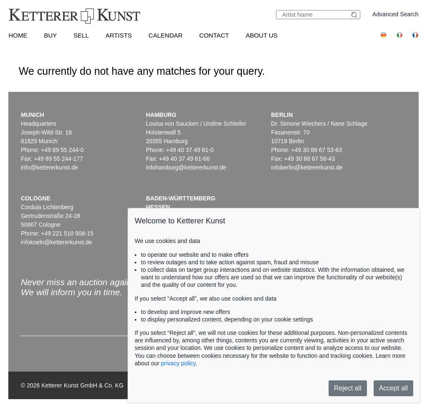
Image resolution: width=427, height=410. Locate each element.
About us (261, 35)
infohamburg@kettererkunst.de (186, 167)
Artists (118, 35)
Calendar (165, 35)
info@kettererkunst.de (49, 167)
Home (17, 35)
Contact (214, 35)
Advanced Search (395, 14)
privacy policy (178, 363)
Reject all (348, 388)
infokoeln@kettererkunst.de (56, 242)
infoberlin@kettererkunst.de (306, 167)
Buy (50, 35)
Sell (81, 35)
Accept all (393, 388)
